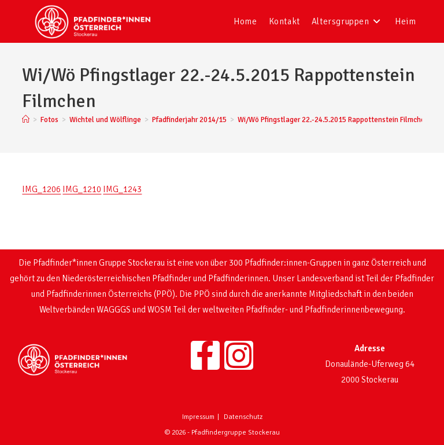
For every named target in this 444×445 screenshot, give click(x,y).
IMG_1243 (122, 189)
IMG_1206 (41, 189)
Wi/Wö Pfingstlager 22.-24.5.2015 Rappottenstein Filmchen (333, 119)
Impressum (198, 417)
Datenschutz (243, 417)
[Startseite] (25, 119)
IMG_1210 (81, 189)
